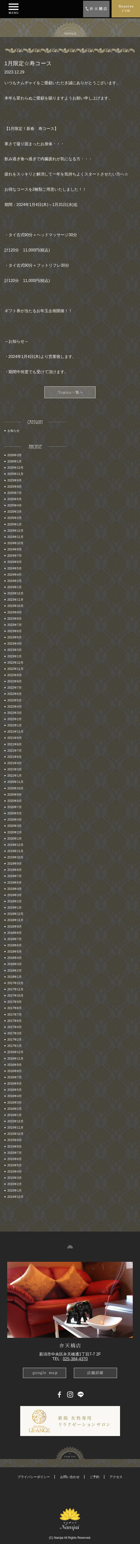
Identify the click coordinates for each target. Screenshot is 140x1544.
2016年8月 (14, 1071)
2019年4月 (14, 888)
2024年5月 (14, 568)
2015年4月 (14, 1171)
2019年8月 (14, 869)
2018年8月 (14, 932)
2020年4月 (14, 819)
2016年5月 (14, 1089)
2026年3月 (14, 455)
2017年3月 (14, 1033)
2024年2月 (14, 580)
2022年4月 (14, 706)
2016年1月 (14, 1115)
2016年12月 (15, 1052)
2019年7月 (14, 876)
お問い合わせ (70, 1477)
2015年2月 (14, 1184)
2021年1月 (14, 775)
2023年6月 (14, 631)
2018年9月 (14, 926)
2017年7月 (14, 1014)
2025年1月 (14, 524)
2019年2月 (14, 901)
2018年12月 (15, 913)
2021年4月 (14, 763)
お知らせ (13, 430)
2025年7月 (14, 492)
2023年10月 (15, 605)
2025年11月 (15, 473)
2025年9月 (14, 480)
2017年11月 (15, 989)
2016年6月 (14, 1083)
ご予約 (94, 1477)
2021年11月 (15, 731)
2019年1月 (14, 907)
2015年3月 (14, 1177)
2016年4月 (14, 1096)
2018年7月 (14, 939)
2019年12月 (15, 844)
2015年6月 (14, 1159)
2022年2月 (14, 719)
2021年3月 (14, 769)
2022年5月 (14, 700)
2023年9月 (14, 612)
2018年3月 (14, 964)
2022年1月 (14, 725)
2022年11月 (15, 668)
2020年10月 (15, 788)
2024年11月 (15, 536)
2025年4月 (14, 505)
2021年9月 (14, 737)
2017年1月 (14, 1045)
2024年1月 (14, 587)
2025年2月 (14, 517)
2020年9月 (14, 794)
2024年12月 (15, 530)
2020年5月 (14, 813)
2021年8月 (14, 744)
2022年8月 (14, 681)
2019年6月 (14, 882)
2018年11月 (15, 920)
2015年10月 (15, 1133)
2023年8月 (14, 618)
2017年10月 (15, 995)
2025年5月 (14, 499)
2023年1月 (14, 656)
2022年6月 (14, 693)
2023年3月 (14, 649)
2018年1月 (14, 976)
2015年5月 (14, 1165)
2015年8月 (14, 1146)
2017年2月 (14, 1039)
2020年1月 (14, 838)
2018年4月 (14, 957)
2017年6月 (14, 1020)
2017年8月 (14, 1008)
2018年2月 (14, 970)
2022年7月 (14, 687)
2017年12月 (15, 983)
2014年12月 (15, 1196)
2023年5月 (14, 637)
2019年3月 (14, 895)
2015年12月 (15, 1121)
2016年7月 (14, 1077)
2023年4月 (14, 643)
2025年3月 (14, 511)
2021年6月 (14, 756)
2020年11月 (15, 781)
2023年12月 (15, 593)
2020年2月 (14, 832)
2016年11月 (15, 1058)
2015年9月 (14, 1140)
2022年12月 (15, 662)
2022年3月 (14, 712)
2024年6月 (14, 561)
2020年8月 (14, 800)
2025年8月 (14, 486)
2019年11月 (15, 851)
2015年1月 (14, 1190)
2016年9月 (14, 1064)
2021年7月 (14, 750)
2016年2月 (14, 1108)
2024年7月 (14, 555)
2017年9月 (14, 1001)
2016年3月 (14, 1102)
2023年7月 (14, 624)
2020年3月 (14, 825)
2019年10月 (15, 857)
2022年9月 (14, 675)
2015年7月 (14, 1152)
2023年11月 (15, 599)
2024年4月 (14, 574)
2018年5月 (14, 951)
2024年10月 (15, 543)
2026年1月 (14, 461)
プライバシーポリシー (33, 1477)
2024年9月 (14, 549)
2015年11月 (15, 1127)
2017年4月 (14, 1027)
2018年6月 (14, 945)
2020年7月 (14, 807)
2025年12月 (15, 467)
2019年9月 (14, 863)
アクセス (116, 1477)
